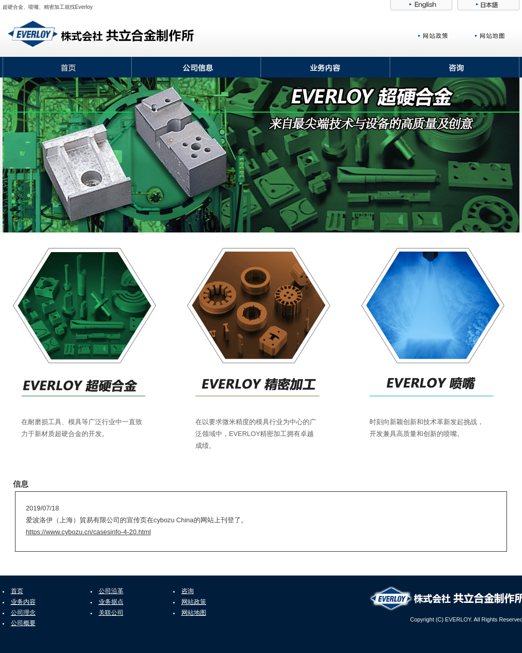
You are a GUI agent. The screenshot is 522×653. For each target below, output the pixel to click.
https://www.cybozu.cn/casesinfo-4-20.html (88, 532)
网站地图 (497, 36)
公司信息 (196, 67)
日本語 (488, 5)
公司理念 (23, 613)
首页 (67, 67)
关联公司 (111, 613)
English (421, 5)
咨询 (454, 67)
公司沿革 (111, 591)
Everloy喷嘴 (432, 305)
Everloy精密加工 (258, 305)
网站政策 (443, 36)
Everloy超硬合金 (84, 305)
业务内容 (325, 67)
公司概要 (23, 623)
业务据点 (111, 602)
